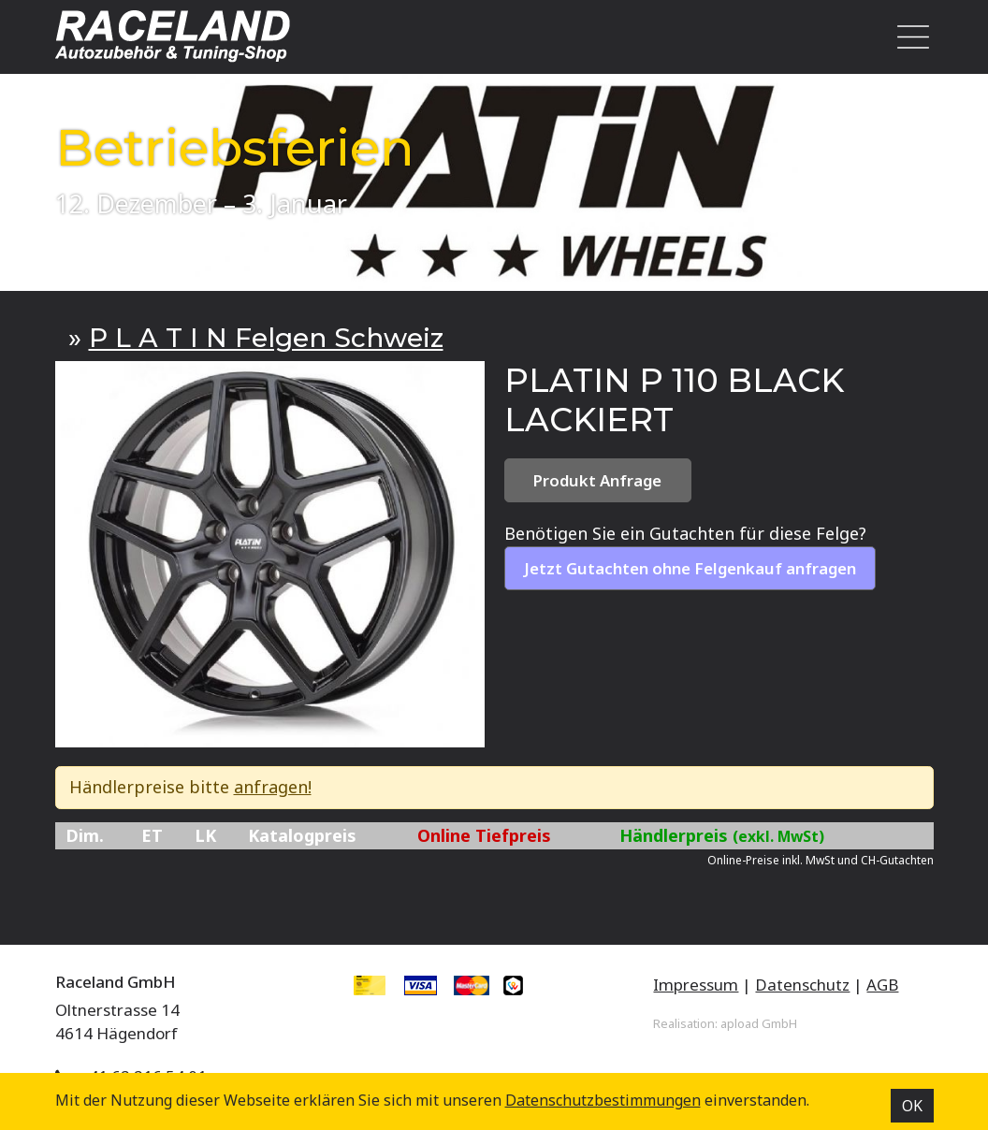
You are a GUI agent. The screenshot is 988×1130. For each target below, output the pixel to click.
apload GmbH (758, 1023)
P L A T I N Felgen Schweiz (266, 338)
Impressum (695, 984)
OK (912, 1105)
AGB (882, 984)
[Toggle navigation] (907, 37)
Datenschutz (802, 984)
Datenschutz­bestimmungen (603, 1100)
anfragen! (273, 786)
